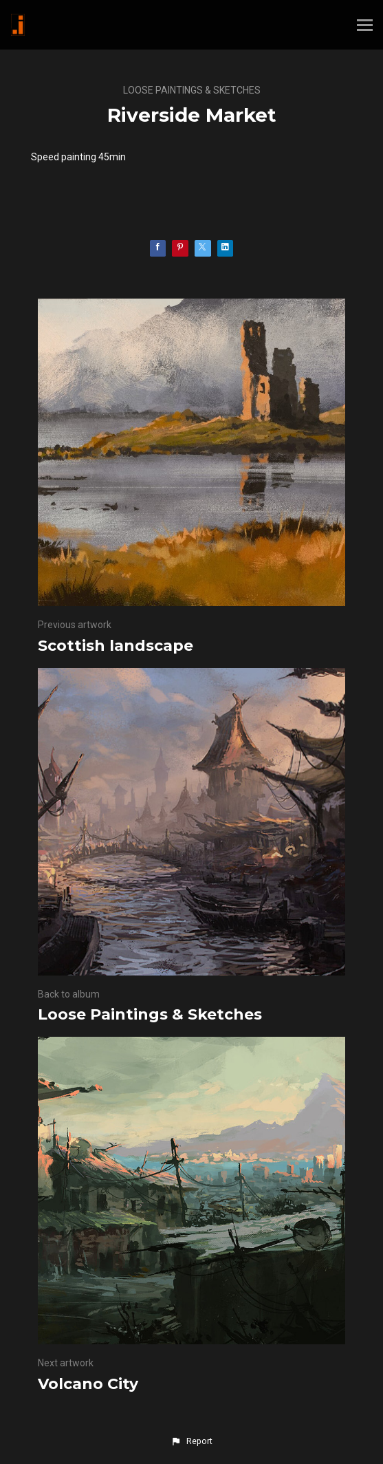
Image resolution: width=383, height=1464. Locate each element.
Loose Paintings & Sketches (192, 90)
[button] (191, 1441)
